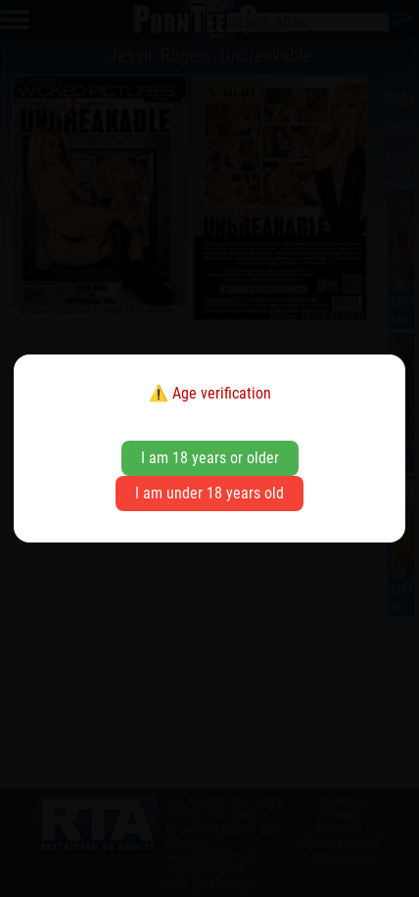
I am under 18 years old (209, 493)
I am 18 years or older (210, 457)
